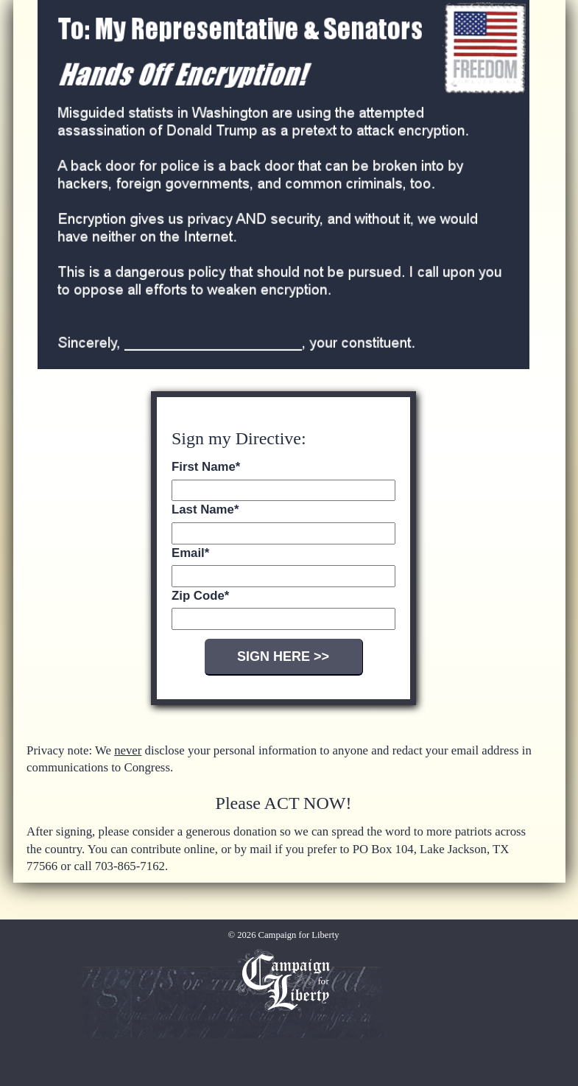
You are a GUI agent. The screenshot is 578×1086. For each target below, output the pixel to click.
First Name (206, 467)
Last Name (205, 509)
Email (190, 553)
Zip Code (200, 596)
